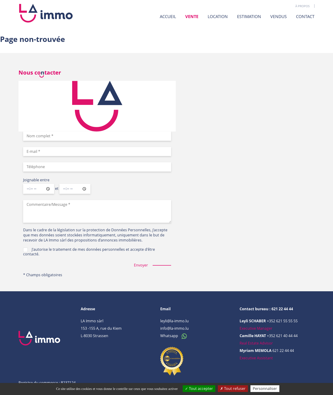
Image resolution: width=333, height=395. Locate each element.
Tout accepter (199, 388)
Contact (305, 16)
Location (218, 16)
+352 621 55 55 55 (282, 320)
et (57, 188)
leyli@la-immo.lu (174, 320)
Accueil (168, 16)
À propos (302, 6)
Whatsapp (174, 335)
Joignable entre (36, 180)
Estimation (249, 16)
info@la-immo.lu (174, 328)
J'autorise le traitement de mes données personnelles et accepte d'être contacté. (89, 252)
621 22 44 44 (283, 350)
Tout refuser (233, 388)
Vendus (278, 16)
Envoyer (141, 265)
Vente (191, 16)
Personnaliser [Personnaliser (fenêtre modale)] (265, 388)
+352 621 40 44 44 (282, 335)
